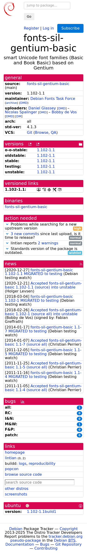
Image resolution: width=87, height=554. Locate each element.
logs (22, 463)
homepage (15, 452)
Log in (48, 28)
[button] (7, 224)
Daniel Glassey (42, 108)
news (10, 263)
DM (18, 116)
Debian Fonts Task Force (52, 98)
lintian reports (43, 243)
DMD (23, 103)
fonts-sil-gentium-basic (48, 84)
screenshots (16, 494)
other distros (16, 488)
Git (29, 132)
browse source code (23, 474)
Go (29, 16)
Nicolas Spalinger (21, 112)
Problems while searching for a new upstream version (43, 226)
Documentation (19, 544)
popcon (12, 469)
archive (11, 103)
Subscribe (70, 28)
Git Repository (68, 544)
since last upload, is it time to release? (43, 236)
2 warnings (48, 243)
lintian (10, 458)
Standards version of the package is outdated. (43, 251)
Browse (41, 132)
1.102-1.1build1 (41, 511)
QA (53, 132)
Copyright (69, 529)
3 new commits (25, 234)
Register (31, 28)
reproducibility (42, 463)
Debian (16, 529)
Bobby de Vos (64, 112)
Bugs (44, 544)
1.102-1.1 (46, 150)
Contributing (46, 548)
